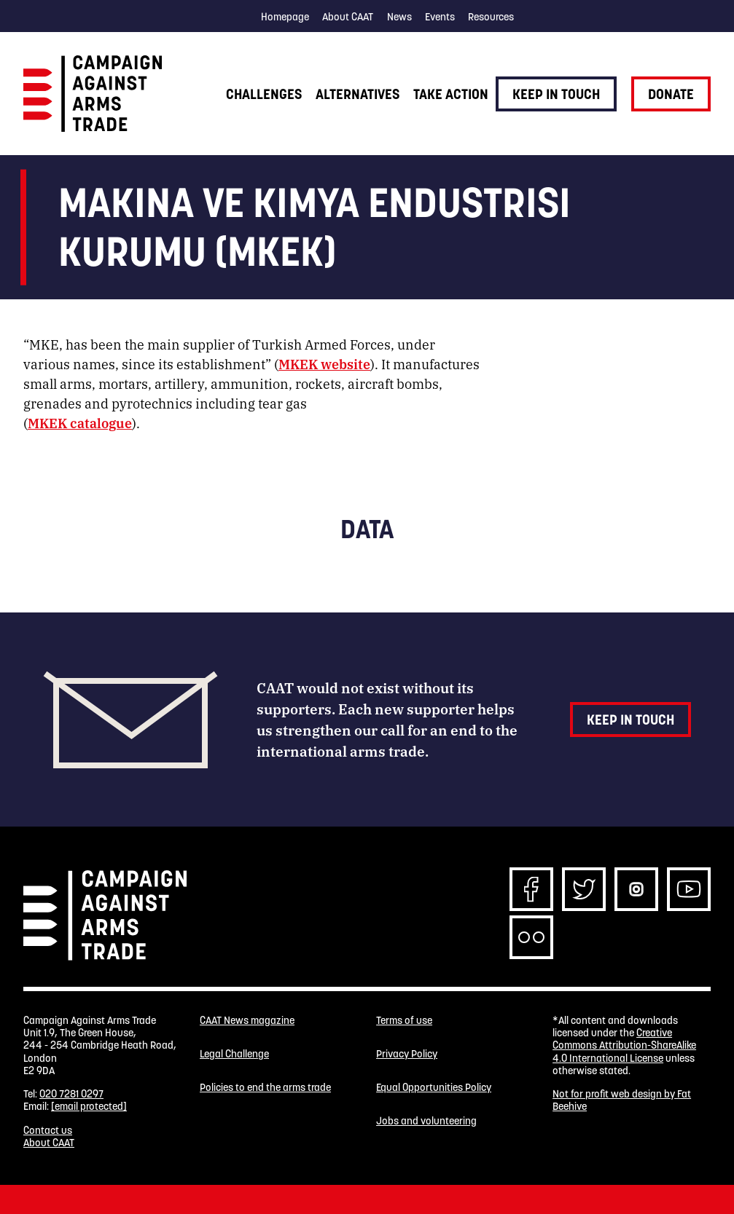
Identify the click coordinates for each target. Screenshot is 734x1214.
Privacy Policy (406, 1054)
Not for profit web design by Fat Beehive (622, 1100)
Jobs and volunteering (426, 1121)
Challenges (264, 94)
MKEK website (324, 363)
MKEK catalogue (80, 422)
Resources (491, 16)
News (399, 16)
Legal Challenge (234, 1054)
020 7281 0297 (71, 1093)
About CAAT (347, 16)
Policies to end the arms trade (265, 1087)
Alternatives (357, 94)
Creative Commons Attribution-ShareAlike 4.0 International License (624, 1045)
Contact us (47, 1130)
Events (440, 16)
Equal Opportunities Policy (433, 1087)
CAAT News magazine (247, 1020)
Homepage (285, 16)
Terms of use (404, 1020)
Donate (671, 94)
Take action (450, 94)
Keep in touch (556, 94)
